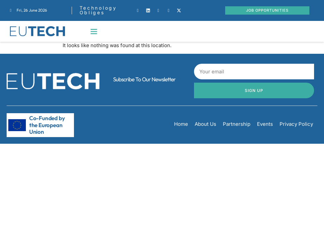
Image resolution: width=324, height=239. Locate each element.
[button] (94, 31)
